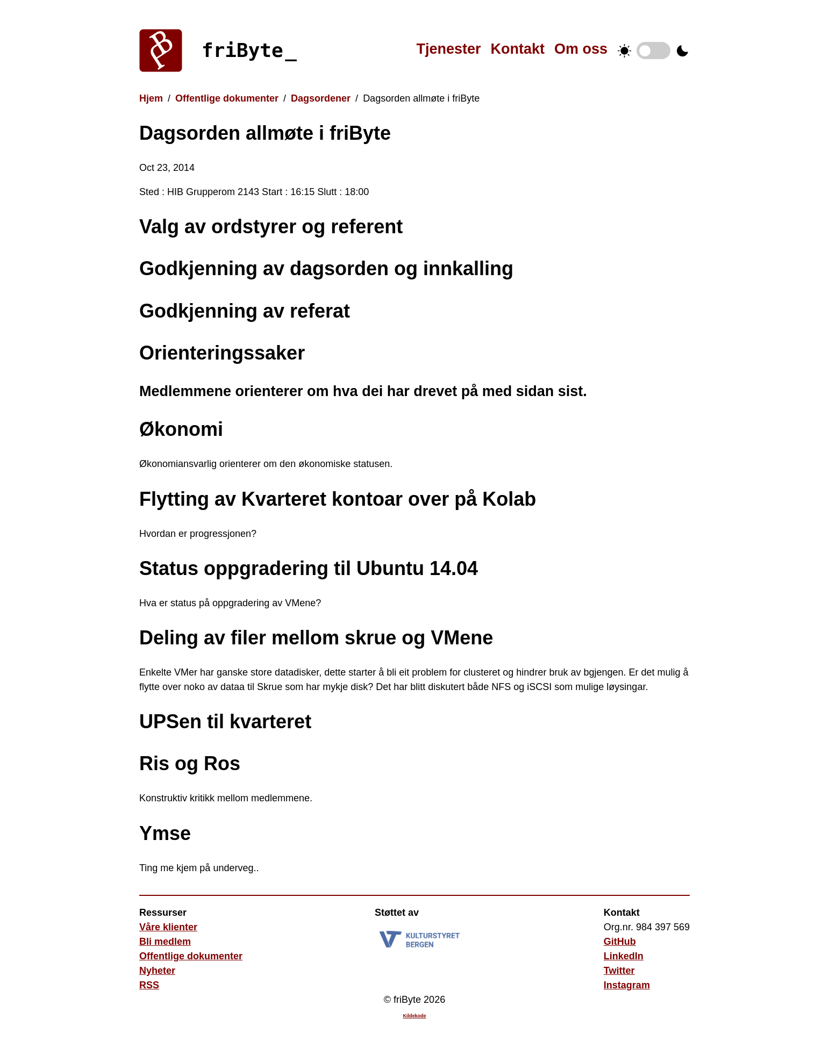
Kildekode (414, 1015)
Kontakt (517, 49)
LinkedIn (624, 956)
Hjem (151, 98)
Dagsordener (321, 98)
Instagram (627, 985)
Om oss (581, 49)
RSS (149, 985)
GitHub (620, 941)
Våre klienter (168, 927)
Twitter (619, 970)
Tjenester (448, 49)
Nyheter (157, 970)
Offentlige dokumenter (226, 98)
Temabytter (653, 50)
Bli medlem (165, 941)
